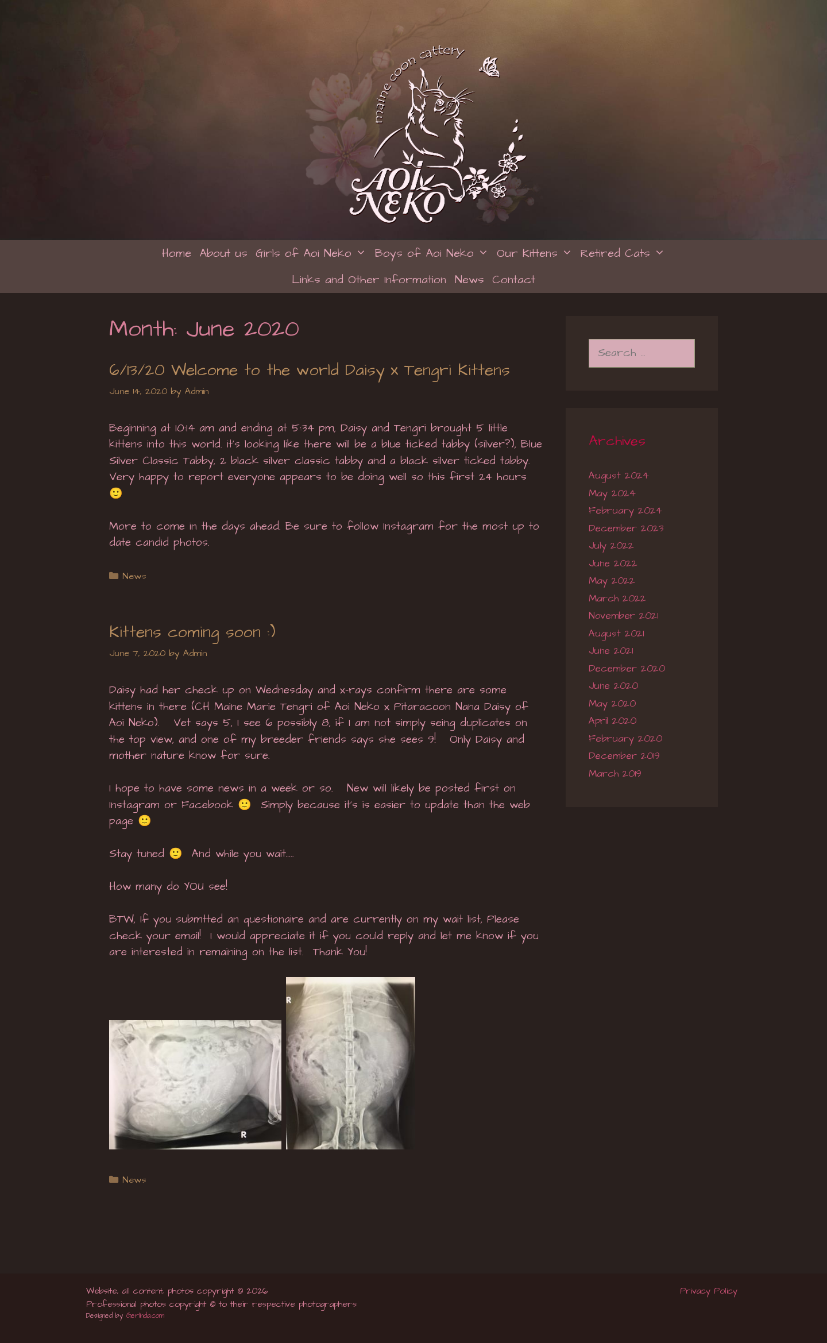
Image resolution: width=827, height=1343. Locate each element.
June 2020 (613, 686)
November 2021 (623, 616)
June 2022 (613, 563)
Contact (513, 280)
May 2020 (612, 704)
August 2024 (619, 476)
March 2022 (617, 598)
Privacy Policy (710, 1291)
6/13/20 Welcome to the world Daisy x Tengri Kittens (309, 370)
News (469, 280)
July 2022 (611, 546)
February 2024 (625, 511)
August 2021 (616, 633)
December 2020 (627, 669)
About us (223, 253)
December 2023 (626, 528)
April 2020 (612, 721)
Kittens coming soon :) (192, 632)
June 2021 (611, 651)
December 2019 (624, 756)
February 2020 (625, 739)
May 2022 (612, 581)
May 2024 (612, 493)
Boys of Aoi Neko (433, 253)
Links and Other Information (369, 280)
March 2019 (615, 774)
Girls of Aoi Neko (313, 253)
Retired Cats (624, 253)
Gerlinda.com (145, 1316)
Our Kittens (536, 253)
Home (176, 253)
